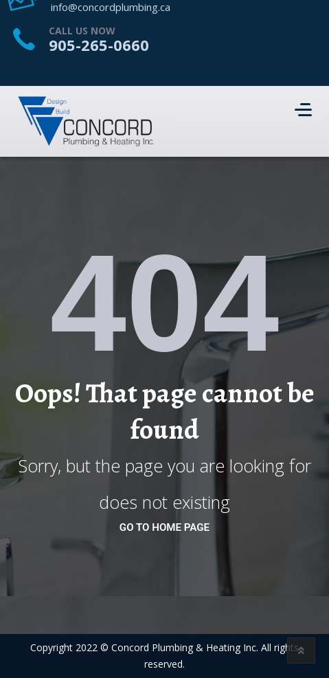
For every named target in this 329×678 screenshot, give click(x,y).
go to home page (164, 527)
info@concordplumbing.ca (110, 7)
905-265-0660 (99, 44)
